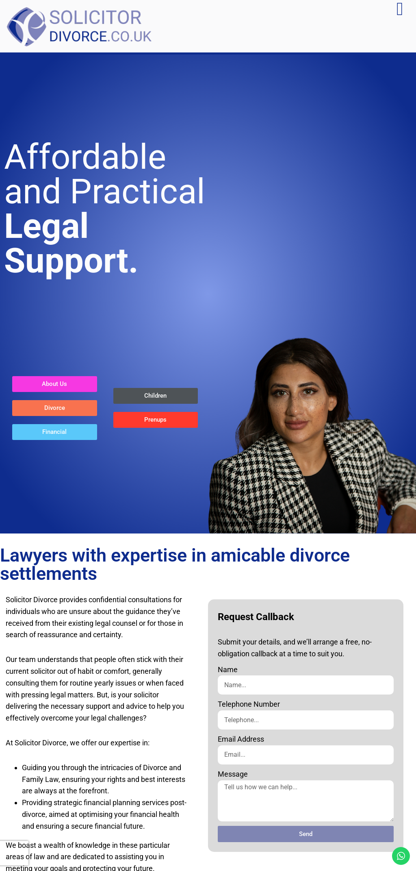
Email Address (241, 739)
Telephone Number (249, 704)
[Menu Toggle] (399, 9)
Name (228, 669)
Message (233, 774)
